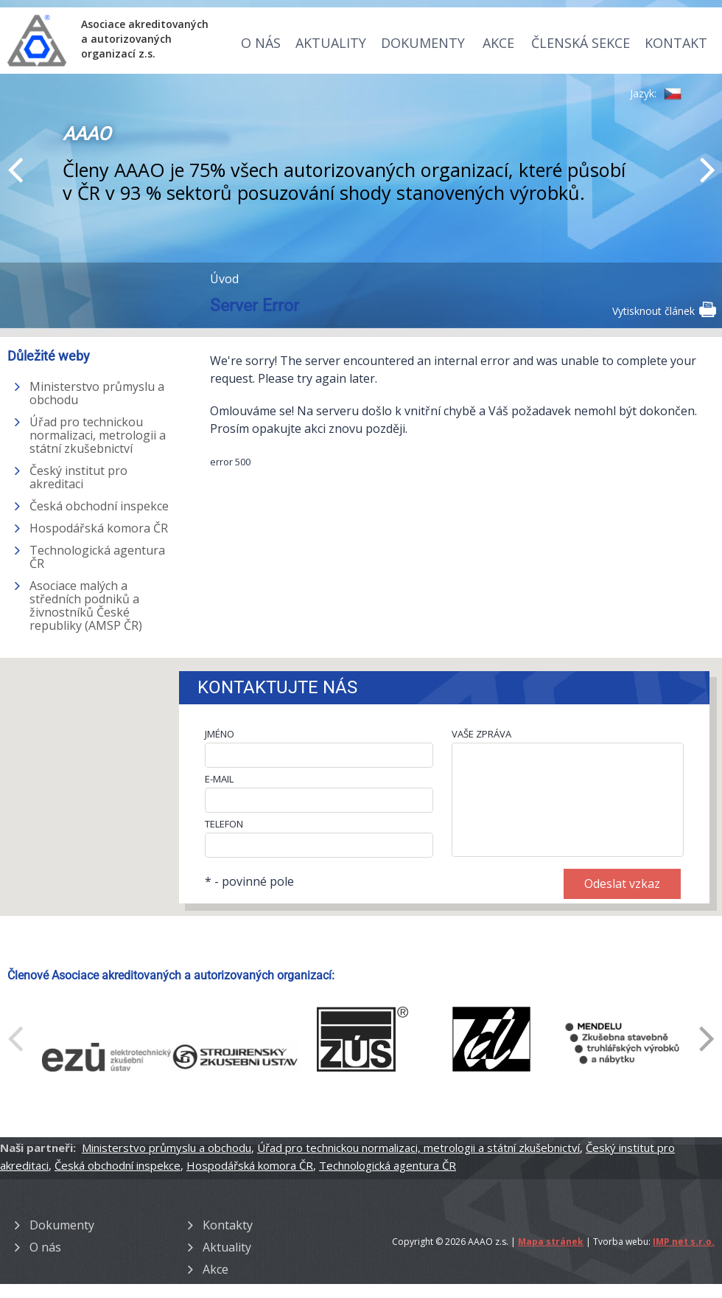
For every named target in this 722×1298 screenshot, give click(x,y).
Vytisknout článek (663, 310)
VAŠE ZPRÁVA (481, 733)
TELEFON (224, 823)
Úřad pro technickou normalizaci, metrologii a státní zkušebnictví (97, 435)
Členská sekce (580, 43)
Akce (498, 43)
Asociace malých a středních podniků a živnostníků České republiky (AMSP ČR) (85, 605)
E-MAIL (219, 778)
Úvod (224, 279)
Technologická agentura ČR (97, 557)
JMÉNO (219, 733)
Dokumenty (423, 43)
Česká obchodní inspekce (99, 506)
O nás (261, 43)
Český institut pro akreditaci (78, 477)
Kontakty (228, 1225)
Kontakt (676, 43)
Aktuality (330, 43)
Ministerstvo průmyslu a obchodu (96, 393)
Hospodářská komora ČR (98, 528)
